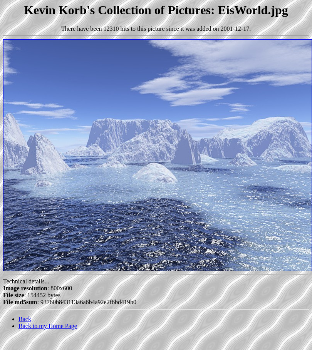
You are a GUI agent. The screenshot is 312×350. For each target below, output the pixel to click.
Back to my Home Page (47, 326)
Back (24, 319)
